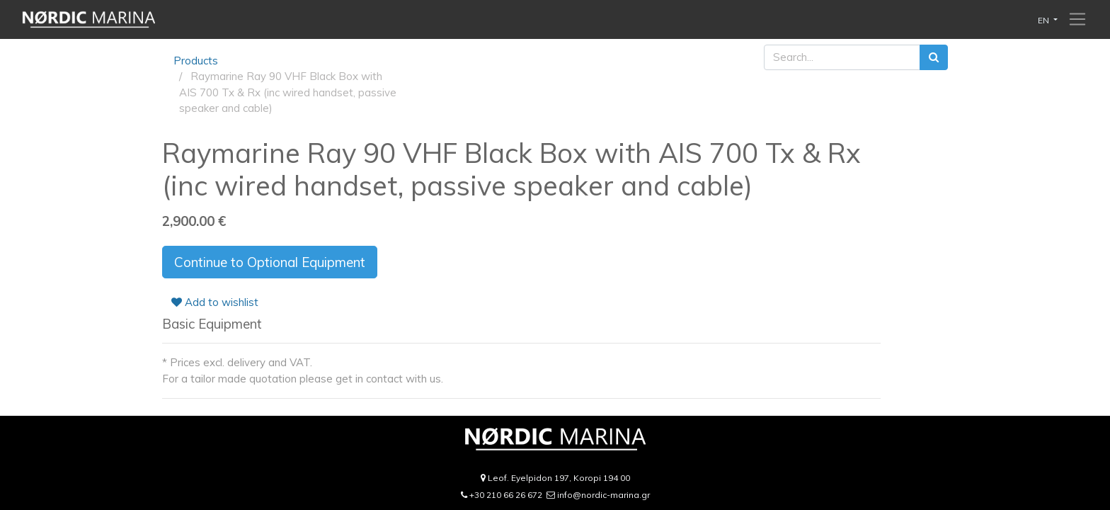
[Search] (934, 58)
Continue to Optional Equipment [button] (269, 262)
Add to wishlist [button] (214, 302)
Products (195, 60)
